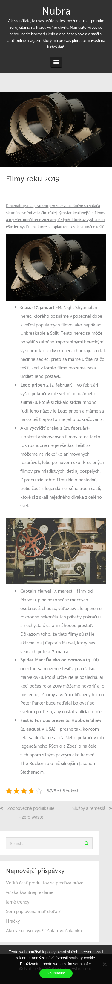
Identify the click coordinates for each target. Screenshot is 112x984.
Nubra (56, 11)
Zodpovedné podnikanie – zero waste (30, 812)
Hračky (13, 921)
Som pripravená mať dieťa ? (33, 912)
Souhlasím (56, 973)
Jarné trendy (17, 902)
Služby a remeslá (88, 808)
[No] (105, 964)
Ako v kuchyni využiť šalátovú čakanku (44, 931)
